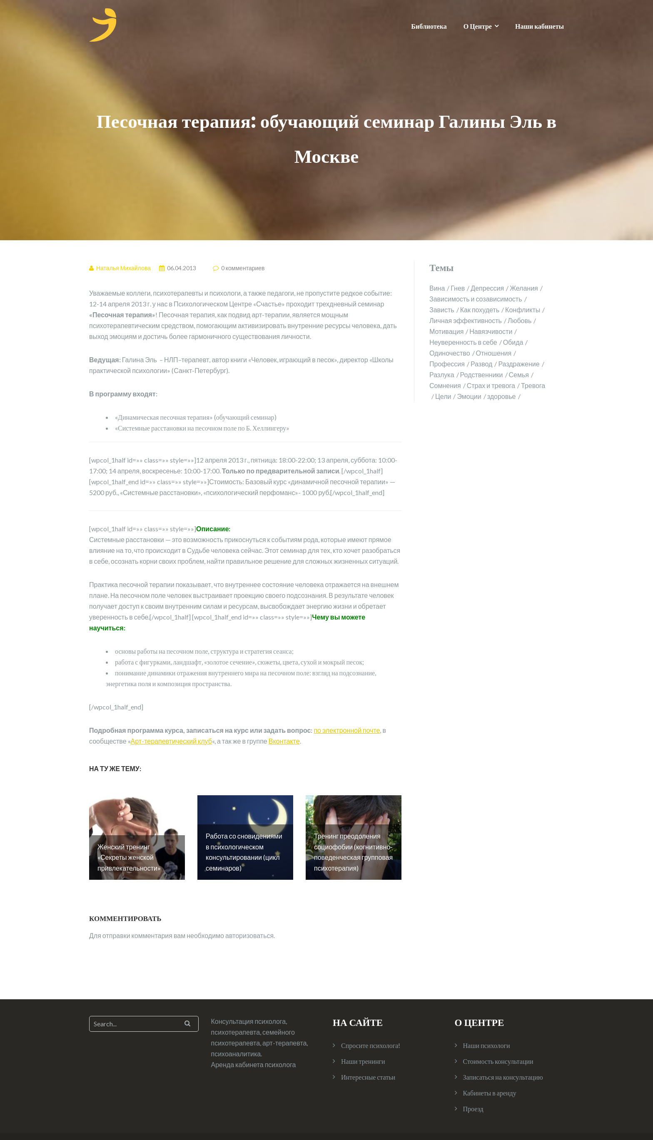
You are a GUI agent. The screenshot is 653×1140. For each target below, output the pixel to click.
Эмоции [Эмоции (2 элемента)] (469, 396)
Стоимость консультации (498, 1035)
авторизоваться (249, 909)
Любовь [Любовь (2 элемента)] (519, 320)
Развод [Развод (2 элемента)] (481, 364)
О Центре (478, 26)
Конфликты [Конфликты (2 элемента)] (522, 310)
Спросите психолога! (370, 1019)
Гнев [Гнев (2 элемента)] (458, 288)
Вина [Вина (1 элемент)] (437, 288)
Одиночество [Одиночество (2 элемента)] (449, 353)
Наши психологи (486, 1019)
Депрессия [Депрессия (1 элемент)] (487, 288)
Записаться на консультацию (503, 1051)
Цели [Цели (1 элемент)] (443, 396)
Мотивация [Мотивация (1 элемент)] (446, 331)
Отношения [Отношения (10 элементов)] (494, 353)
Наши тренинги (363, 1035)
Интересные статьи (368, 1051)
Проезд (473, 1083)
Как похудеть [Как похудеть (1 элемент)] (479, 310)
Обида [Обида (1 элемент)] (513, 342)
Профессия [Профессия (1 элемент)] (447, 364)
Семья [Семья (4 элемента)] (519, 374)
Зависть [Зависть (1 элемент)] (441, 310)
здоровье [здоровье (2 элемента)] (501, 396)
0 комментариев (243, 267)
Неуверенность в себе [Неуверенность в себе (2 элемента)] (463, 342)
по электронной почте (347, 730)
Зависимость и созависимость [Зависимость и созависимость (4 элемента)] (475, 299)
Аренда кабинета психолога (253, 1039)
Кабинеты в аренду (489, 1067)
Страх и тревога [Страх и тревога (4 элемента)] (491, 385)
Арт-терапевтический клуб (171, 741)
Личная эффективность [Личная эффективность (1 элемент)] (465, 320)
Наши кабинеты (539, 26)
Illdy (154, 1124)
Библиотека (428, 26)
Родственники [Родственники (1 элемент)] (481, 374)
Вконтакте (284, 741)
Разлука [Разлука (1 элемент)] (441, 374)
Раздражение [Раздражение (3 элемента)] (518, 364)
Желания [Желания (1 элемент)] (524, 288)
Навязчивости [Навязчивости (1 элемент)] (490, 331)
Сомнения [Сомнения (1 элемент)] (445, 385)
